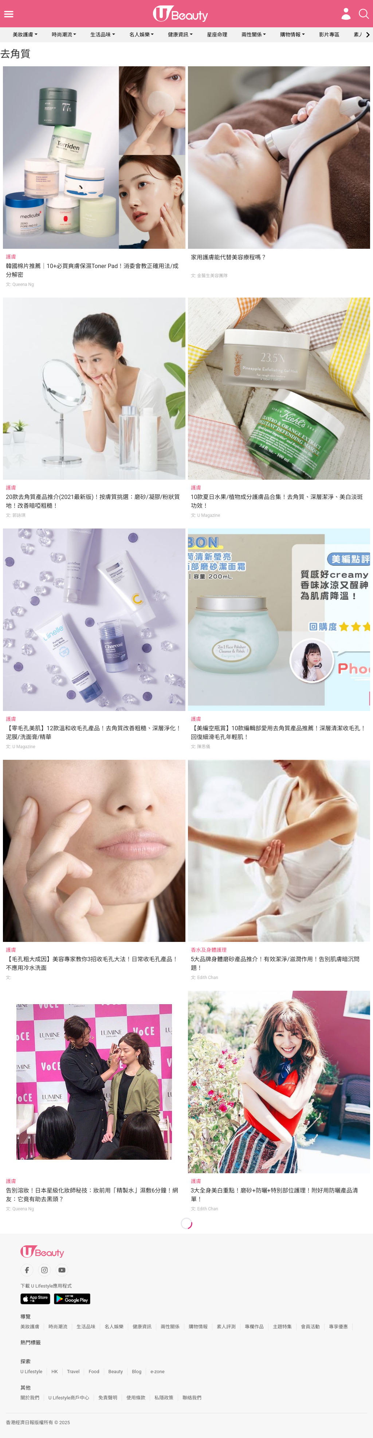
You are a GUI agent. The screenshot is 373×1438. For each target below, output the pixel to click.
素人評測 (226, 1326)
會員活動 (310, 1326)
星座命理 (217, 35)
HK (54, 1371)
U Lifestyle (31, 1371)
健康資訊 (178, 35)
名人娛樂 (139, 35)
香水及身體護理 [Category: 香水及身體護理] (209, 950)
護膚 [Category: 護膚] (11, 257)
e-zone (157, 1371)
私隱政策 (163, 1397)
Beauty (116, 1371)
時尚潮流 (62, 35)
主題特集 (282, 1326)
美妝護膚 (23, 35)
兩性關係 (252, 35)
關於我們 (29, 1397)
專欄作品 (254, 1326)
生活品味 (100, 35)
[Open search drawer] (364, 14)
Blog (136, 1371)
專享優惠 (338, 1326)
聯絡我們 (191, 1397)
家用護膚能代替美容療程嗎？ (229, 257)
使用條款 (135, 1397)
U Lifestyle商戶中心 (68, 1397)
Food (94, 1371)
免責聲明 (107, 1397)
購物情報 (290, 35)
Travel (73, 1371)
